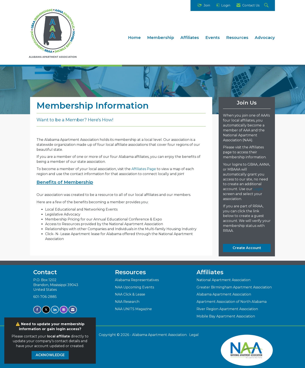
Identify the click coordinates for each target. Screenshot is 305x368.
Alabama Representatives (137, 280)
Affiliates (189, 37)
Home (134, 37)
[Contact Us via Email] (73, 309)
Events (212, 37)
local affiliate (58, 336)
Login (258, 189)
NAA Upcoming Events (134, 287)
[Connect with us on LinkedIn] (55, 309)
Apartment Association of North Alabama (232, 302)
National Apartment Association (223, 280)
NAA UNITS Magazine (133, 309)
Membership (160, 37)
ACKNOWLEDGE (50, 355)
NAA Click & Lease (130, 294)
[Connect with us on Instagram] (64, 309)
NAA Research (127, 302)
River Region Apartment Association (227, 309)
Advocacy (265, 37)
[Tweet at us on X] (46, 309)
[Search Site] (267, 5)
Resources (237, 37)
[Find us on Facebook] (37, 309)
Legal (194, 335)
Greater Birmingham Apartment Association (234, 287)
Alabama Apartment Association (224, 294)
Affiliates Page (143, 169)
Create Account (247, 248)
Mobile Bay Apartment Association (226, 316)
